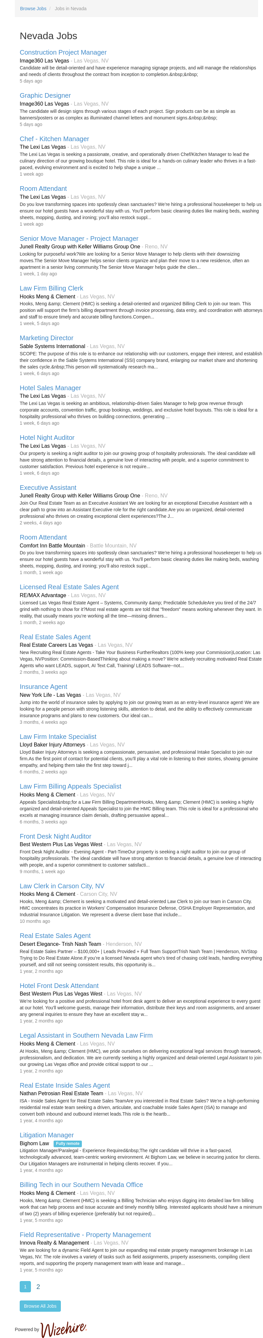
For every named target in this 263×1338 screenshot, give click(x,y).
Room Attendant (43, 188)
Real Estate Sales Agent (55, 637)
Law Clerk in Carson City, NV (62, 886)
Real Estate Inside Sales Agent (65, 1085)
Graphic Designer (45, 95)
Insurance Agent (43, 686)
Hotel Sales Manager (50, 387)
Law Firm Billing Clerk (51, 288)
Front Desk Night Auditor (55, 836)
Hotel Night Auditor (47, 437)
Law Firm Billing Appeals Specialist (70, 786)
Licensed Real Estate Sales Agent (69, 587)
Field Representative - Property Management (85, 1234)
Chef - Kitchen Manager (54, 138)
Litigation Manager (47, 1135)
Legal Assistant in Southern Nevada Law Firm (86, 1035)
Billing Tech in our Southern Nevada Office (81, 1184)
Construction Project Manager (63, 52)
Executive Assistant (48, 487)
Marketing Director (46, 337)
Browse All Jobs (40, 1306)
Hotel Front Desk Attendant (59, 985)
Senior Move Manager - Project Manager (79, 238)
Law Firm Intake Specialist (58, 736)
